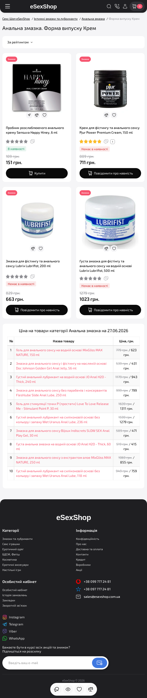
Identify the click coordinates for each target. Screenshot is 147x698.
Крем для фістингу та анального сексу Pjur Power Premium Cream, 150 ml (110, 130)
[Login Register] (125, 6)
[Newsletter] (99, 663)
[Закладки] (79, 689)
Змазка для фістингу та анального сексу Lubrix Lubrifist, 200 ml (33, 263)
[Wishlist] (44, 115)
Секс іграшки (11, 543)
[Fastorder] (29, 115)
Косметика (9, 559)
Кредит (80, 559)
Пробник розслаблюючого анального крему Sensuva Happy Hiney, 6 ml (35, 130)
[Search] (109, 6)
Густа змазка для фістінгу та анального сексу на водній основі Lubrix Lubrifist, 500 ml (106, 266)
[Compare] (37, 115)
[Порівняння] (91, 689)
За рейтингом (20, 42)
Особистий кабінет (14, 589)
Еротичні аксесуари (15, 564)
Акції (79, 569)
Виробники (83, 564)
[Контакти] (117, 6)
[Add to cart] (37, 173)
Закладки (8, 600)
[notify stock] (110, 173)
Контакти (82, 554)
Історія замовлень (14, 595)
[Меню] (7, 6)
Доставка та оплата (89, 549)
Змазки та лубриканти (17, 538)
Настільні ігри (11, 569)
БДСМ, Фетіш (11, 554)
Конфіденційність (87, 538)
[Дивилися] (57, 689)
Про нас (81, 543)
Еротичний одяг (13, 549)
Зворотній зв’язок (14, 605)
